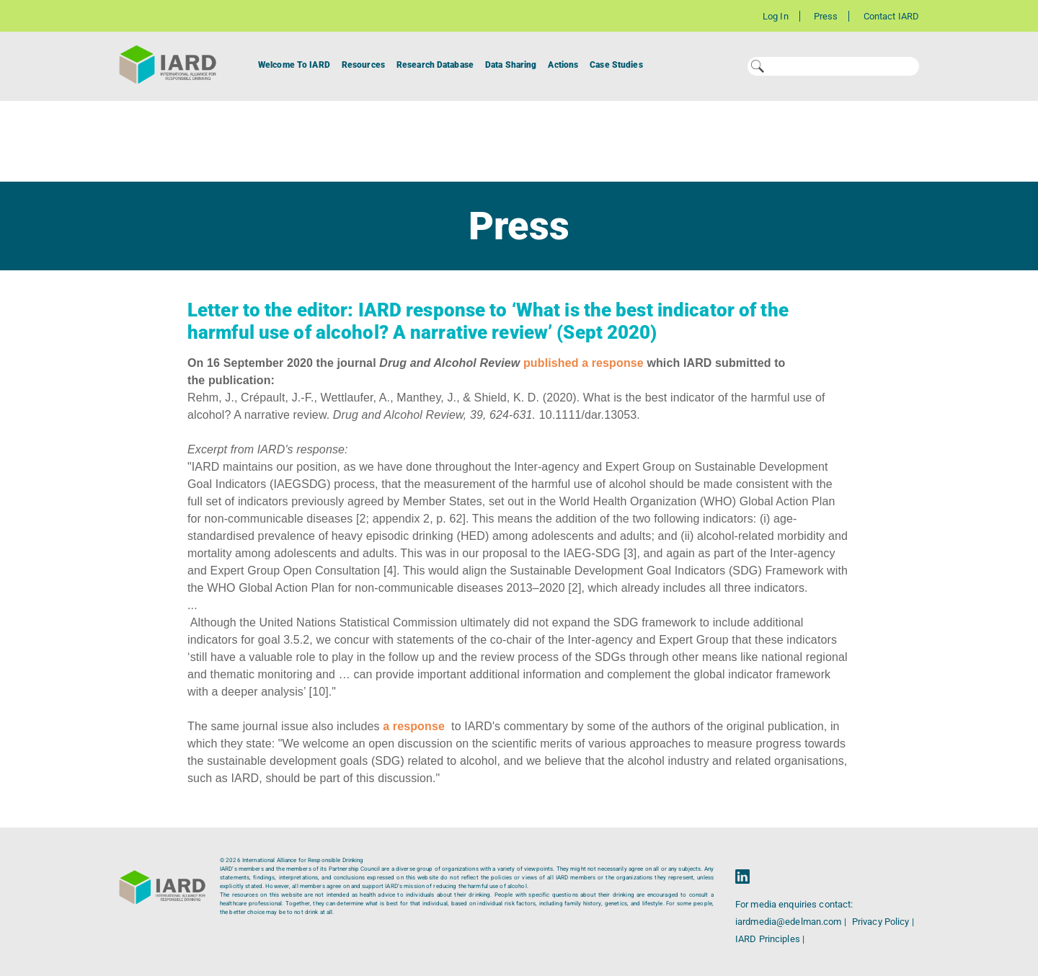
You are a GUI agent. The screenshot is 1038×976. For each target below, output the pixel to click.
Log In (776, 16)
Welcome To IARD (294, 65)
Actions (563, 65)
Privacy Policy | (883, 921)
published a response (583, 363)
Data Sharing (510, 65)
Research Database (435, 65)
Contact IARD (891, 16)
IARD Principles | (769, 938)
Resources (363, 65)
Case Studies (616, 65)
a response (414, 726)
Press (826, 16)
